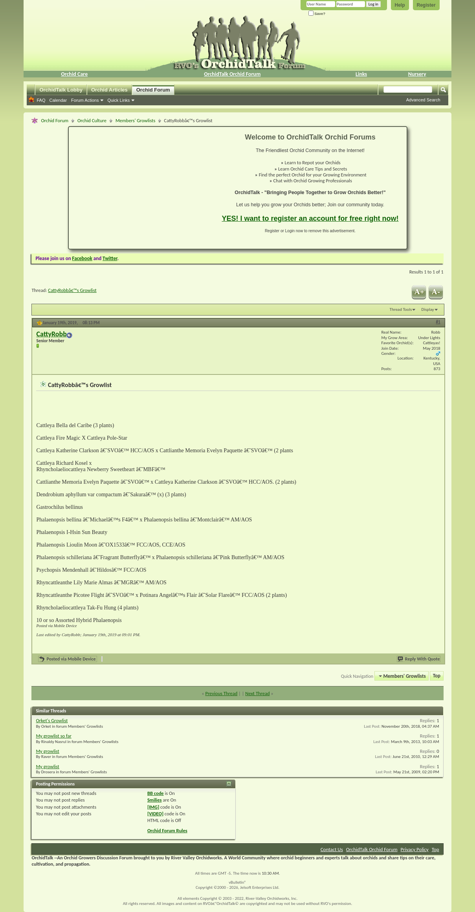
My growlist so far (53, 736)
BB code (155, 793)
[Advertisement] (141, 188)
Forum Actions (85, 100)
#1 (438, 322)
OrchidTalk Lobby (61, 90)
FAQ (41, 100)
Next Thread (257, 693)
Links (361, 74)
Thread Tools (401, 309)
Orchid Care (74, 74)
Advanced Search (423, 99)
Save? (317, 13)
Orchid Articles (109, 90)
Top (436, 676)
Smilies (154, 800)
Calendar (58, 100)
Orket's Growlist (52, 720)
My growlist (47, 751)
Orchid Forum (153, 90)
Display (428, 309)
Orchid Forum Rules (167, 830)
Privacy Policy (415, 849)
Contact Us (332, 849)
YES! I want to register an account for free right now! (310, 218)
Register (426, 5)
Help (400, 5)
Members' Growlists (135, 120)
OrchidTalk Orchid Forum (232, 74)
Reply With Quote (419, 659)
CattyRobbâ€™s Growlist (72, 290)
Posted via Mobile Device (71, 659)
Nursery (417, 74)
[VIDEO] (155, 814)
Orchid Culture (91, 120)
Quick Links (118, 100)
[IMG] (153, 807)
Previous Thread (221, 693)
